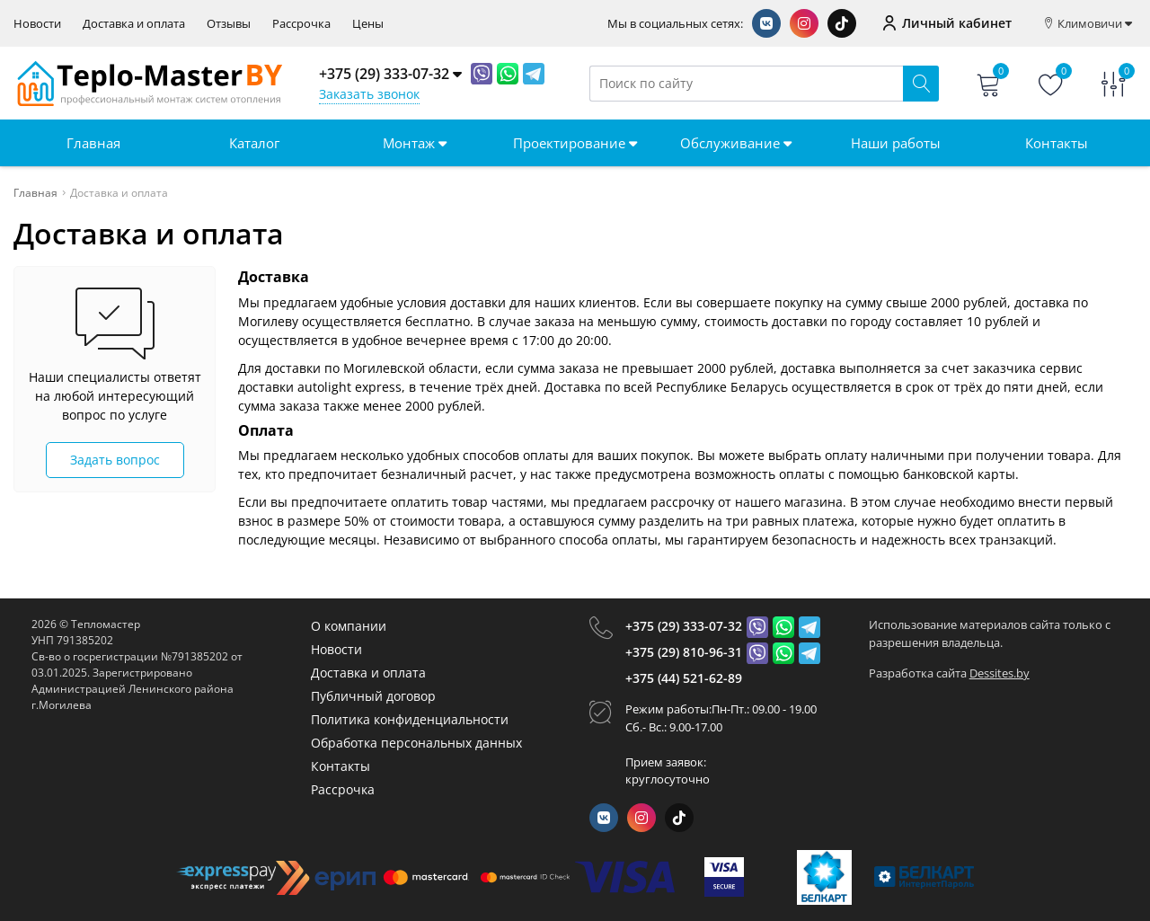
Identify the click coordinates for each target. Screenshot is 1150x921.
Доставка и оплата (134, 24)
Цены (368, 24)
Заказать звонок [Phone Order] (369, 93)
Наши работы (896, 143)
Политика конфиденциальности (410, 719)
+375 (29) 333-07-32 (683, 625)
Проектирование (575, 143)
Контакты (1056, 143)
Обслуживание (736, 143)
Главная (93, 143)
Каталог (254, 143)
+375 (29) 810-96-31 (683, 651)
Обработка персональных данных (416, 742)
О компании (348, 625)
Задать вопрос (115, 459)
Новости (37, 24)
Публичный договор (373, 695)
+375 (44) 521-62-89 (683, 677)
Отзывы (229, 24)
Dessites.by (999, 673)
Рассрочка (301, 24)
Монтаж (415, 143)
